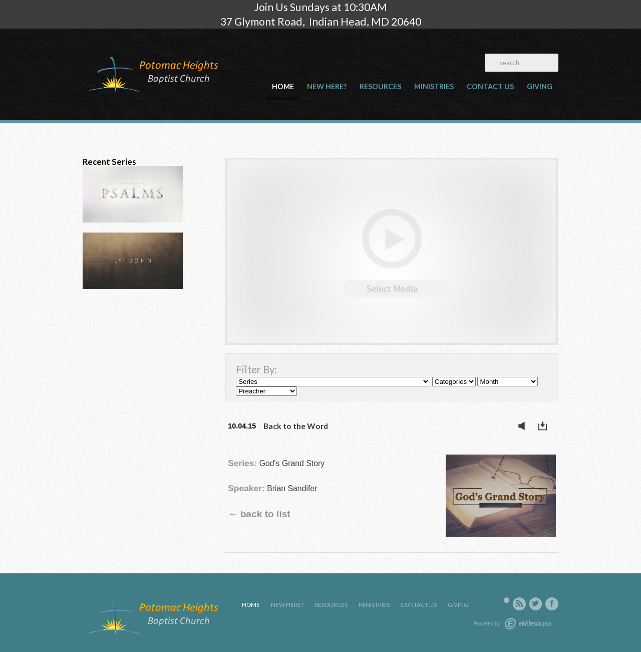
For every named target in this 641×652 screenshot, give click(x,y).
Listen (524, 426)
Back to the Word (295, 425)
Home (283, 86)
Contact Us (490, 86)
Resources (380, 86)
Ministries (434, 86)
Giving (539, 86)
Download (545, 426)
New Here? (327, 86)
